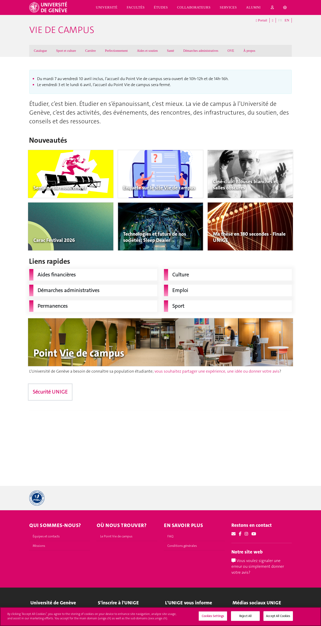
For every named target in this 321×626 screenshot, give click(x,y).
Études (161, 7)
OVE (231, 50)
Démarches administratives (200, 50)
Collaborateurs (193, 7)
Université (106, 7)
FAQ (170, 536)
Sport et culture (66, 50)
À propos (249, 50)
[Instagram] (246, 534)
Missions (39, 546)
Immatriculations (110, 613)
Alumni (253, 7)
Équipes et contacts (46, 536)
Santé (170, 50)
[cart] (285, 7)
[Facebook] (240, 534)
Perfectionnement (116, 50)
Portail (261, 20)
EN (287, 20)
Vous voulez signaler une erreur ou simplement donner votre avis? (257, 566)
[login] (272, 7)
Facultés (136, 7)
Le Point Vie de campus (116, 536)
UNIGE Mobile (175, 613)
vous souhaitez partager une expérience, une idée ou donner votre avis (217, 371)
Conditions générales (182, 546)
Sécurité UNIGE (50, 391)
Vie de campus (61, 30)
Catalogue (40, 50)
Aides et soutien (147, 50)
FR (280, 20)
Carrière (90, 50)
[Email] (233, 534)
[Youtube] (253, 534)
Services (228, 7)
